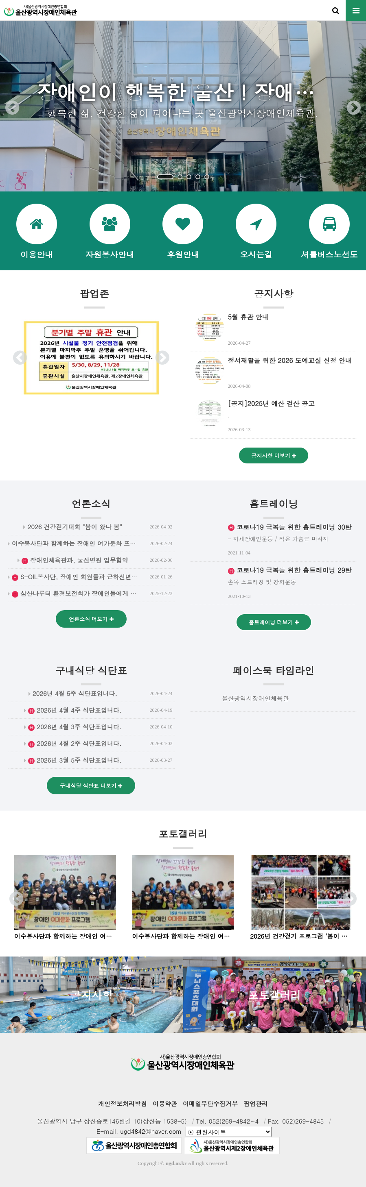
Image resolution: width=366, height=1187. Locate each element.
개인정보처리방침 (122, 1103)
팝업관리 (255, 1103)
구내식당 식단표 (91, 674)
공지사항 (273, 298)
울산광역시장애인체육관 (255, 698)
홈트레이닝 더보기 (274, 622)
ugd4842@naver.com (151, 1131)
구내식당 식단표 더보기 (91, 785)
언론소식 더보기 (91, 619)
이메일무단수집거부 (210, 1103)
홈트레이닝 (273, 508)
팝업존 (94, 298)
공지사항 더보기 (273, 455)
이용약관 (165, 1103)
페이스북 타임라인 (273, 674)
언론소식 (91, 508)
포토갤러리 (183, 838)
